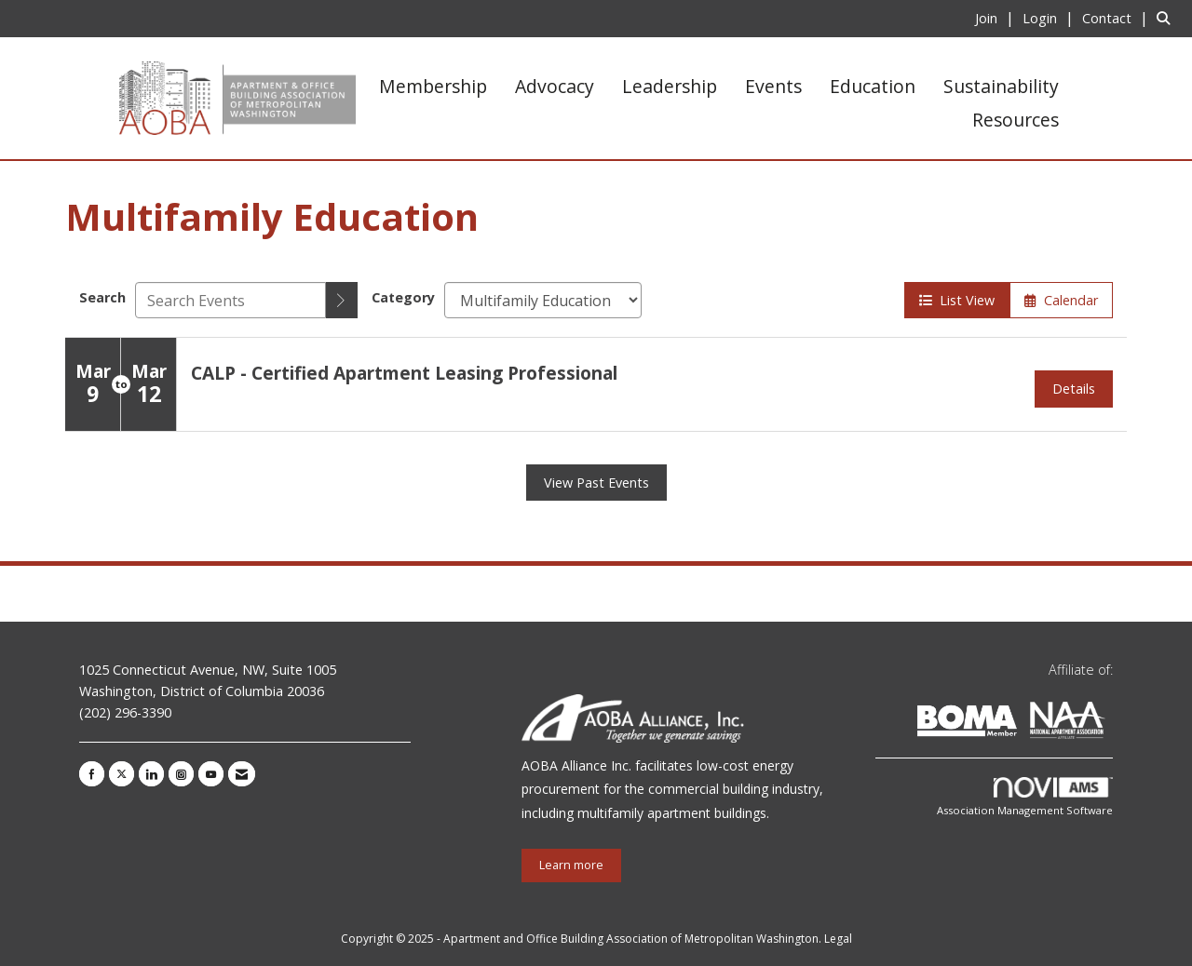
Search (102, 297)
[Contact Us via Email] (241, 773)
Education (872, 86)
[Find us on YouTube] (211, 773)
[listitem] (997, 17)
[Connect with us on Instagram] (181, 773)
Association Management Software (1025, 797)
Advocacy (554, 86)
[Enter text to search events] (230, 300)
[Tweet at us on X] (121, 773)
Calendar (1061, 300)
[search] (342, 300)
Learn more (571, 865)
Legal (838, 938)
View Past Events (596, 482)
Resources (1015, 119)
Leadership (669, 86)
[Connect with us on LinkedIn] (151, 773)
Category (403, 297)
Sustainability (1001, 86)
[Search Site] (1167, 17)
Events (773, 86)
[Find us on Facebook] (91, 773)
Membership (433, 86)
